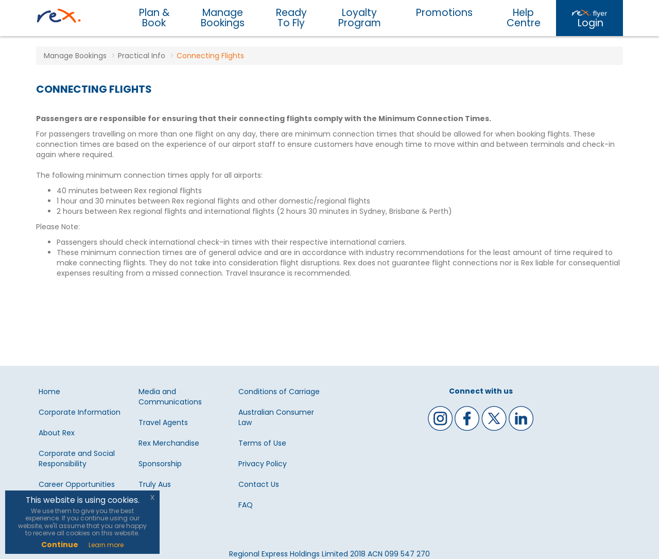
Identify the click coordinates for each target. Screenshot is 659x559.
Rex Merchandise (168, 443)
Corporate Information (79, 412)
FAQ (245, 505)
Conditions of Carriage (279, 391)
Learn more (106, 544)
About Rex (57, 433)
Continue (59, 544)
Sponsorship (160, 464)
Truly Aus (154, 484)
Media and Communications (170, 396)
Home (49, 391)
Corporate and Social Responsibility (77, 458)
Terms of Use (262, 443)
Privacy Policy (262, 464)
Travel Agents (163, 422)
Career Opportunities (77, 484)
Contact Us (258, 484)
